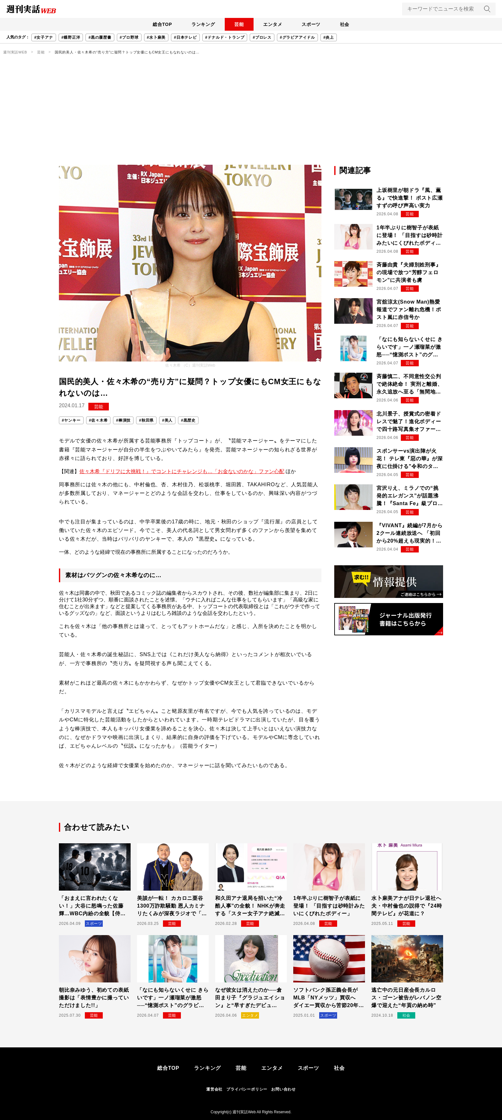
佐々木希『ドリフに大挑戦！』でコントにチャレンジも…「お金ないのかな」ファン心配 (181, 471)
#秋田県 (146, 420)
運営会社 (214, 1089)
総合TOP (159, 24)
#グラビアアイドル (297, 37)
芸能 (238, 24)
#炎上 (328, 37)
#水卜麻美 (156, 37)
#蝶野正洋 (70, 37)
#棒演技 (123, 420)
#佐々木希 (98, 420)
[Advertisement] (251, 117)
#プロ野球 (129, 37)
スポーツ (312, 24)
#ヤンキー (71, 420)
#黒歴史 (188, 420)
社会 (347, 24)
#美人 (167, 420)
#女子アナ (43, 37)
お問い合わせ (283, 1089)
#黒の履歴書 (99, 37)
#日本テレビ (185, 37)
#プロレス (262, 37)
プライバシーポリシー (246, 1089)
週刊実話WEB (15, 52)
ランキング (201, 24)
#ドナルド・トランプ (225, 37)
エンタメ (273, 24)
